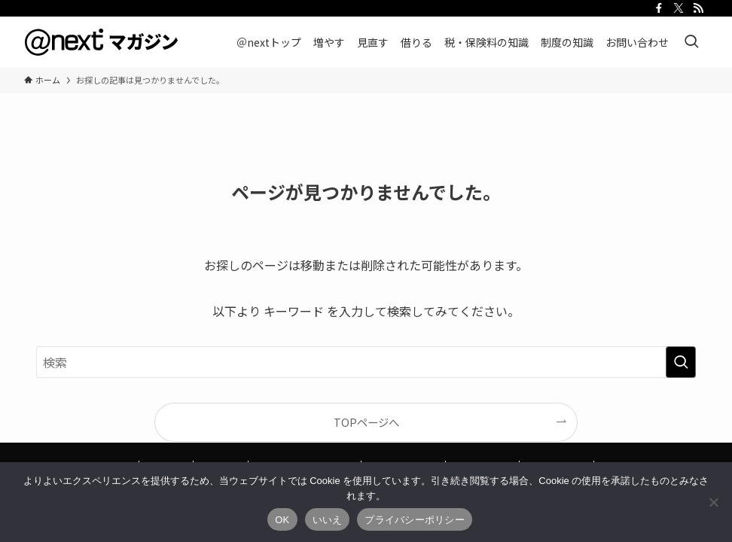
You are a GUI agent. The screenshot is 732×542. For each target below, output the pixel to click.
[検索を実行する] (681, 362)
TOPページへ (366, 422)
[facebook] (659, 8)
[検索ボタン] (691, 42)
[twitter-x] (678, 8)
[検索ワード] (366, 362)
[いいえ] (713, 502)
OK (282, 519)
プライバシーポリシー (414, 519)
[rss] (698, 8)
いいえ (328, 519)
